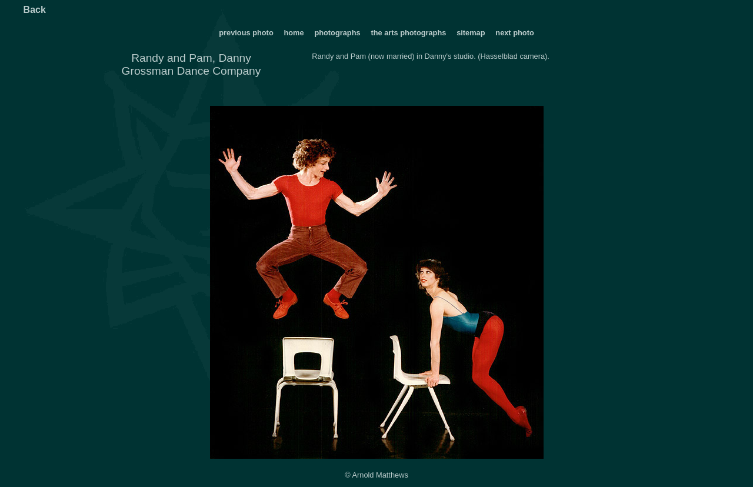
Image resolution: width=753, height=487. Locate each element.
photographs (338, 32)
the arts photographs (408, 32)
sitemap (471, 32)
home (294, 32)
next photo (514, 32)
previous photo (246, 32)
